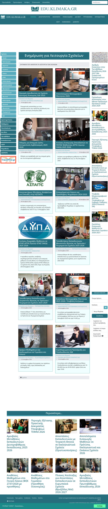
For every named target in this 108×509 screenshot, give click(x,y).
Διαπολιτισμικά (7, 85)
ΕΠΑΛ (4, 77)
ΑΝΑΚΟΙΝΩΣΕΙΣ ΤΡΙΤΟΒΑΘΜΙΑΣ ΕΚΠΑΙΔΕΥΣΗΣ (72, 101)
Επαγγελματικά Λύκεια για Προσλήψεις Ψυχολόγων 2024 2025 (71, 193)
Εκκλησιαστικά (7, 93)
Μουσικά (5, 104)
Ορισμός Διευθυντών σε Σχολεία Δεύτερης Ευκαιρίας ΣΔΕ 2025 (33, 94)
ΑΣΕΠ (58, 22)
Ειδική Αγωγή (7, 81)
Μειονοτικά (6, 108)
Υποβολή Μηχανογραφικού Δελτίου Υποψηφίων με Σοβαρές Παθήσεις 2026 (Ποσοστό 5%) (99, 200)
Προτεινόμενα (17, 2)
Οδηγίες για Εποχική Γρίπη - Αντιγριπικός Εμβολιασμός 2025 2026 (33, 144)
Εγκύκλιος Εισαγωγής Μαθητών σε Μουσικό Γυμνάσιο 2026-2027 (99, 228)
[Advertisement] (54, 36)
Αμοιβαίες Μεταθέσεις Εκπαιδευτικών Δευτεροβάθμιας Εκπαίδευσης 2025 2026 (99, 128)
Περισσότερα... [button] (19, 506)
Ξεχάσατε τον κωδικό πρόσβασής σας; (99, 323)
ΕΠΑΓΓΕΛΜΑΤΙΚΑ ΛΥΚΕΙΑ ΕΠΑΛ (67, 152)
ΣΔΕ (4, 116)
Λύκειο (5, 73)
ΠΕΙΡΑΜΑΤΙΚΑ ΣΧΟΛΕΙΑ (79, 249)
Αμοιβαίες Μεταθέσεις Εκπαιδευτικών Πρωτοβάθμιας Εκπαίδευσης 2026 (90, 481)
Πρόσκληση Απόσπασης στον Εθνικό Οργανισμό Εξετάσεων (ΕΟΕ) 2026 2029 (99, 101)
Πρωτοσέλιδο (6, 2)
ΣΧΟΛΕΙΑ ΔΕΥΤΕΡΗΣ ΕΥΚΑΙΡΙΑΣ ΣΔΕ (32, 101)
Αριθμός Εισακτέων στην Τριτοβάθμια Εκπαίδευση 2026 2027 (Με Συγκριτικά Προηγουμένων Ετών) (99, 72)
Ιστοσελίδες (46, 2)
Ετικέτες (34, 498)
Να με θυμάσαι (98, 311)
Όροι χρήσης (19, 498)
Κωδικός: (95, 305)
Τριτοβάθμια (87, 17)
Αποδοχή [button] (99, 506)
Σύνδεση (99, 316)
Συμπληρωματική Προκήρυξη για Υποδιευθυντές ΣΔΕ (71, 350)
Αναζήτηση (27, 498)
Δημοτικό (5, 65)
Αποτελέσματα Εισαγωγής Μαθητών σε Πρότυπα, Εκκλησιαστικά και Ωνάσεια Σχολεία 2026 (90, 445)
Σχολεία (33, 17)
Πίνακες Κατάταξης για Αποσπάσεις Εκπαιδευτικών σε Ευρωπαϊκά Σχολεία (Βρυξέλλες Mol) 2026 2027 (66, 484)
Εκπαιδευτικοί (100, 17)
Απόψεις (27, 2)
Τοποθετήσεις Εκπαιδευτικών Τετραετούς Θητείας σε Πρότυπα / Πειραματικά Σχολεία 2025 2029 (34, 300)
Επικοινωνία (36, 2)
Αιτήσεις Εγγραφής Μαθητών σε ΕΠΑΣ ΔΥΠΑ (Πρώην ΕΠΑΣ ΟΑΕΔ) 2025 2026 (33, 243)
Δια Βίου (78, 17)
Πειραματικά (6, 112)
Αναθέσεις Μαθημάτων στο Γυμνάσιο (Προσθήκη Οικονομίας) (40, 481)
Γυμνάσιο (5, 69)
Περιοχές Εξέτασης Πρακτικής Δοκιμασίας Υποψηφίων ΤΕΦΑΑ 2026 (99, 144)
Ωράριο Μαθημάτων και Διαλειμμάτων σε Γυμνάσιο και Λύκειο (32, 351)
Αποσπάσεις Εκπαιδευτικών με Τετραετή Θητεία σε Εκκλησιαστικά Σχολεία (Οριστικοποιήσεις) (100, 171)
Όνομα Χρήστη (96, 298)
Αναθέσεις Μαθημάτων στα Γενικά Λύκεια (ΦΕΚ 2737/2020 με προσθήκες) (17, 481)
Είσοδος (40, 498)
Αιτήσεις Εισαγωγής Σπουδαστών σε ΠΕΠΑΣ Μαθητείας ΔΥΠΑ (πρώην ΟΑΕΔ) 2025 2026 (72, 144)
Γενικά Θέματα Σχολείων (42, 150)
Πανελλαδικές (67, 17)
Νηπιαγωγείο (6, 62)
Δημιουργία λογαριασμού (98, 335)
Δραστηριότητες (44, 17)
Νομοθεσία (66, 22)
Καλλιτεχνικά (6, 100)
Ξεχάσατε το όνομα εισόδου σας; (99, 329)
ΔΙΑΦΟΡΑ (76, 22)
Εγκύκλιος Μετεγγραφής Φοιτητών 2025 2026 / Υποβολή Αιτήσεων (71, 300)
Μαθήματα (56, 17)
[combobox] (100, 2)
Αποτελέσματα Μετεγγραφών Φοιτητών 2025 (69, 95)
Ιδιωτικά (5, 96)
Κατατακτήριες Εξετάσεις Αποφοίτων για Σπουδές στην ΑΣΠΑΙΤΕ (35, 193)
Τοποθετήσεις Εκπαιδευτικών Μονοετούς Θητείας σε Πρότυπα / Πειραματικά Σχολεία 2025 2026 (71, 243)
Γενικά (4, 58)
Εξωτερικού (6, 89)
